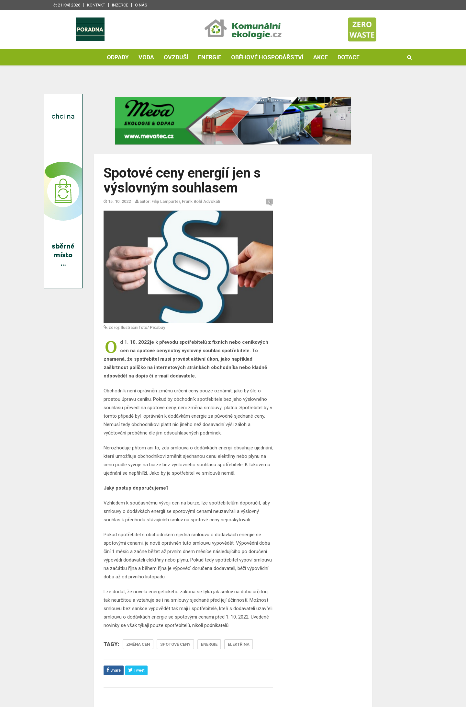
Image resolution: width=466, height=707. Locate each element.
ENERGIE (209, 644)
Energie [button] (209, 57)
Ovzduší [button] (176, 57)
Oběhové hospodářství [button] (267, 57)
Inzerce (120, 5)
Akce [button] (320, 57)
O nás (141, 5)
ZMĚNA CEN (138, 644)
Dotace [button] (349, 57)
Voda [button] (146, 57)
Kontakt (96, 5)
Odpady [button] (118, 57)
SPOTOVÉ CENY (175, 644)
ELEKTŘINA (239, 644)
